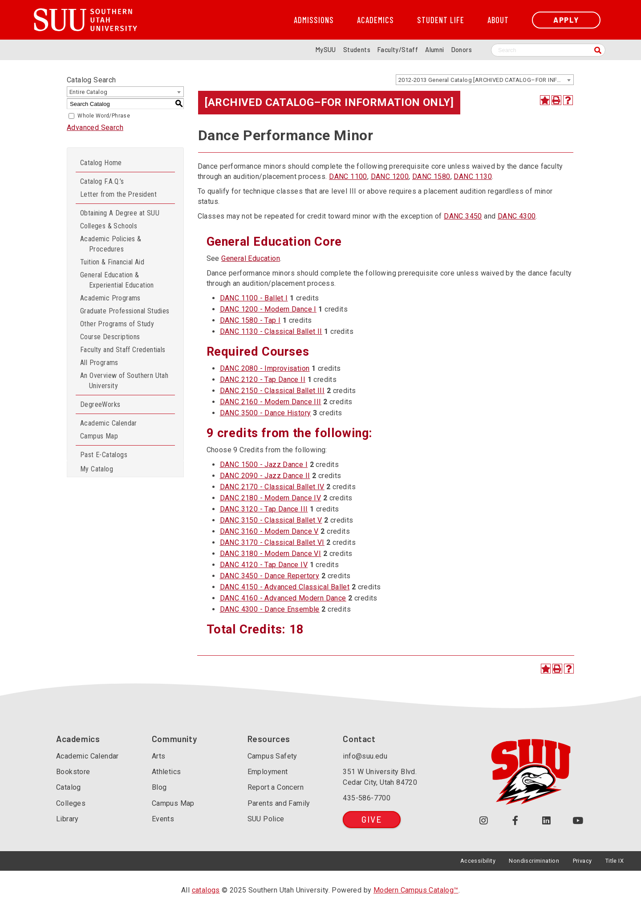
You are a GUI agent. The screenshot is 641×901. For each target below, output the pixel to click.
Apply (566, 20)
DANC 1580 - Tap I (250, 320)
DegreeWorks (100, 404)
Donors (461, 49)
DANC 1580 (431, 176)
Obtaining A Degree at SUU (119, 213)
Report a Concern (275, 787)
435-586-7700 (366, 798)
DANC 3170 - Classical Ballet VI (272, 542)
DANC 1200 (390, 176)
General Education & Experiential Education (117, 280)
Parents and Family (278, 803)
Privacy (582, 860)
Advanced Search (95, 127)
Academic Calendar (108, 423)
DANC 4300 (517, 216)
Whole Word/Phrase (103, 116)
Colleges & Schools (108, 226)
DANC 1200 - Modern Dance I (268, 309)
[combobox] (485, 79)
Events (163, 819)
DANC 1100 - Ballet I (254, 298)
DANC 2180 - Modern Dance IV (270, 498)
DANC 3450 (463, 216)
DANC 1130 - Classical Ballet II (271, 331)
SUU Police (265, 819)
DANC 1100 (348, 176)
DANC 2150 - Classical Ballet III (272, 390)
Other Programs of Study (117, 324)
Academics (375, 20)
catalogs (206, 890)
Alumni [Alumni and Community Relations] (434, 49)
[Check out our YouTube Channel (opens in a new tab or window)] (578, 821)
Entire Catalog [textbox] (88, 92)
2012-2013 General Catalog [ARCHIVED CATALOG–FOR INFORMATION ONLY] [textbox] (485, 80)
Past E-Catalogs (103, 454)
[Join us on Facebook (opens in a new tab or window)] (515, 821)
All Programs (99, 362)
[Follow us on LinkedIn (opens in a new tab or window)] (547, 821)
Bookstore (73, 771)
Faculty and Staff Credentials (123, 349)
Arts (159, 756)
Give (371, 819)
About (498, 20)
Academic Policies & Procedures (111, 244)
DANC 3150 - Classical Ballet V (271, 520)
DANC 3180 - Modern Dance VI (270, 553)
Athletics (166, 771)
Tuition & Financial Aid (112, 262)
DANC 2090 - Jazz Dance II (265, 475)
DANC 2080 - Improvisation (265, 368)
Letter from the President (118, 194)
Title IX (614, 860)
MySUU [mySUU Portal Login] (326, 49)
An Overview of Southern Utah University (124, 380)
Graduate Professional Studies (125, 311)
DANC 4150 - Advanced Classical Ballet (285, 587)
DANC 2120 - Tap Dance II (263, 379)
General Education (250, 258)
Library (67, 819)
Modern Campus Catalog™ (415, 890)
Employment (267, 771)
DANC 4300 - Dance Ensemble (270, 609)
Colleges (70, 803)
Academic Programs (110, 298)
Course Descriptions (110, 337)
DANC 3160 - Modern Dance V (269, 531)
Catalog (68, 787)
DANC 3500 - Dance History (265, 413)
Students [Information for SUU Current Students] (356, 49)
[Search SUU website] (548, 50)
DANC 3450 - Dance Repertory (270, 576)
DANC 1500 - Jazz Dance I (264, 464)
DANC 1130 (473, 176)
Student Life (440, 20)
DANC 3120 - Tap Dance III (264, 509)
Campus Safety (272, 756)
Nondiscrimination (534, 860)
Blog (159, 787)
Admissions (314, 20)
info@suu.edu (365, 756)
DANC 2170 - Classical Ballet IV (272, 487)
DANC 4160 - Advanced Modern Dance (283, 598)
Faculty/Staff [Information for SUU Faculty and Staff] (397, 49)
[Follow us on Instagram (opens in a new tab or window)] (484, 821)
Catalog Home (101, 162)
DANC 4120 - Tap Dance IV (264, 564)
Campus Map (99, 436)
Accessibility (477, 860)
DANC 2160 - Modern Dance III (270, 402)
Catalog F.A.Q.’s (102, 181)
